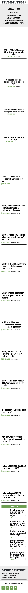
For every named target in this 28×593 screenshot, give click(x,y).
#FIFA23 (22, 23)
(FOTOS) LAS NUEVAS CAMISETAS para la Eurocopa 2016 (13, 467)
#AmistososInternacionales (13, 15)
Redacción (18, 56)
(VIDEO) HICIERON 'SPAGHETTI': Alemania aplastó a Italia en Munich (12, 295)
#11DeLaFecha (14, 13)
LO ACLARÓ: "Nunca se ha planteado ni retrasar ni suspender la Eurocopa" (11, 324)
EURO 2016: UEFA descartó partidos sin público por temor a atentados (13, 439)
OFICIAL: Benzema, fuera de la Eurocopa (14, 139)
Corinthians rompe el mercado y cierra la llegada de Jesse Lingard (17, 513)
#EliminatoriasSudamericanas (14, 20)
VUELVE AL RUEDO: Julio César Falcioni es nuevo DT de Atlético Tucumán (18, 523)
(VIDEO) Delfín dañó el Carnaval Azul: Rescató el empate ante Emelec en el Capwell (17, 555)
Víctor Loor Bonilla (18, 142)
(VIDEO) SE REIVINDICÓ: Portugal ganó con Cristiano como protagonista (13, 266)
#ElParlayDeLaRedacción (10, 23)
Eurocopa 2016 (11, 56)
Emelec (12, 560)
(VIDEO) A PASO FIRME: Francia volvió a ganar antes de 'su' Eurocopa (13, 237)
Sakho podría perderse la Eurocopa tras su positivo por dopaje (14, 82)
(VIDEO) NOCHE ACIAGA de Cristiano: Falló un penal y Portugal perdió (11, 353)
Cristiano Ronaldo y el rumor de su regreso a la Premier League (18, 533)
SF (11, 517)
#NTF (12, 548)
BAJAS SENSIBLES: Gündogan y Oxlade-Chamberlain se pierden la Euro (14, 52)
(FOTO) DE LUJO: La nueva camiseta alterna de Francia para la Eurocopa (12, 495)
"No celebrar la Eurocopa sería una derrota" (13, 411)
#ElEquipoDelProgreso (13, 18)
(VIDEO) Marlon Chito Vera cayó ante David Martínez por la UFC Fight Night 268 (17, 543)
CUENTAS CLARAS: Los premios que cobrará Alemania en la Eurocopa (13, 178)
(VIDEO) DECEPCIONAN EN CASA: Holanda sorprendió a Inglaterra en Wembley (13, 207)
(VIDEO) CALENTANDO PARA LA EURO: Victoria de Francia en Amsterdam (12, 383)
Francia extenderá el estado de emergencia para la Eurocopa (14, 111)
